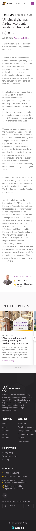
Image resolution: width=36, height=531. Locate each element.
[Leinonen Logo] (7, 3)
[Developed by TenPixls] (18, 527)
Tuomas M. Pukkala (21, 38)
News (12, 15)
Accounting (22, 424)
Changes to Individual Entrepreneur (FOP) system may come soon (15, 341)
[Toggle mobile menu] (32, 3)
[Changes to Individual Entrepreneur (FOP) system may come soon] (16, 321)
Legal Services (23, 441)
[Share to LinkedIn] (4, 33)
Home (5, 15)
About (4, 427)
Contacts (5, 438)
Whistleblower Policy (10, 456)
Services (5, 431)
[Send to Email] (9, 33)
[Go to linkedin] (4, 495)
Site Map (5, 460)
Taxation (21, 438)
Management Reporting (27, 431)
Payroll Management (26, 427)
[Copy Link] (14, 33)
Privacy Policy (7, 453)
